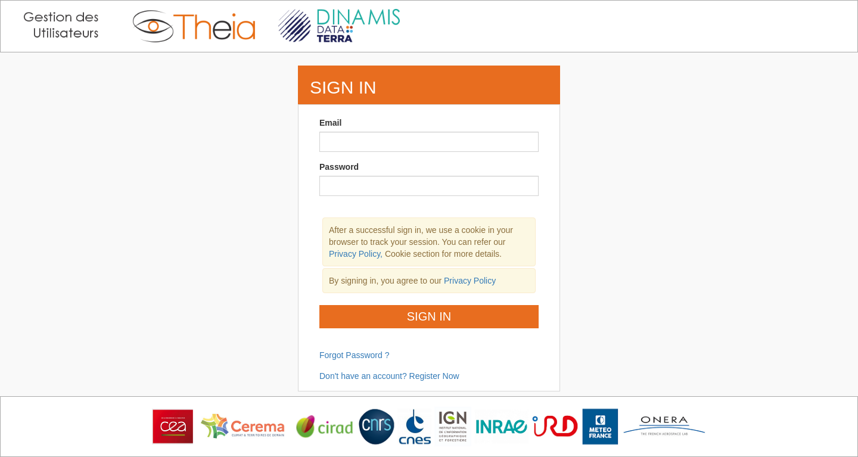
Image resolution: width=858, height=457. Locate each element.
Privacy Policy (470, 280)
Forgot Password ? (354, 355)
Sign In (429, 316)
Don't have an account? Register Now (389, 376)
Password (339, 167)
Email (330, 123)
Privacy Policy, (357, 254)
